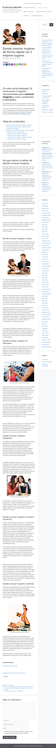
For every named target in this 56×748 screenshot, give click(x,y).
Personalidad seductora (37, 15)
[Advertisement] (19, 75)
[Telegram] (22, 64)
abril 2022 (44, 305)
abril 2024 (44, 259)
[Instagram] (20, 64)
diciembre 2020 (46, 340)
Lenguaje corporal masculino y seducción (14, 673)
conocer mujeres (17, 686)
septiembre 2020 (46, 347)
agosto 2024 (45, 250)
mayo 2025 (45, 229)
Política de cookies (47, 362)
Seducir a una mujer (43, 7)
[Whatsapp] (17, 64)
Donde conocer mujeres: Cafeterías (17, 135)
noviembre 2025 (46, 215)
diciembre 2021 (46, 312)
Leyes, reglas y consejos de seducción (32, 3)
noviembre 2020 (46, 342)
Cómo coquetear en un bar (10, 666)
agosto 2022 (45, 296)
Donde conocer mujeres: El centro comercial (20, 137)
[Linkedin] (9, 64)
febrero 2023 (45, 284)
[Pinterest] (12, 64)
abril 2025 (44, 231)
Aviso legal (45, 359)
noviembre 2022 (46, 289)
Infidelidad (26, 15)
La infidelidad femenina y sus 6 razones (47, 149)
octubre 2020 (45, 344)
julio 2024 (44, 252)
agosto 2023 (45, 270)
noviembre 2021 (46, 314)
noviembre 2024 (46, 243)
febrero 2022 (45, 310)
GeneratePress (38, 746)
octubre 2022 (45, 291)
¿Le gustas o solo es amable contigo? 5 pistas (47, 56)
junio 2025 (45, 227)
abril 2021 (44, 330)
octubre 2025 (45, 217)
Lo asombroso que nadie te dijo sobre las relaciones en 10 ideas (47, 166)
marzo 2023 (45, 282)
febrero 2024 (45, 264)
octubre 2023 (45, 268)
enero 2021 (45, 337)
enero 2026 (45, 211)
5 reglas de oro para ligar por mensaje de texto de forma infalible (47, 156)
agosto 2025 (45, 222)
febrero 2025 (45, 236)
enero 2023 (45, 287)
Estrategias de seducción (29, 7)
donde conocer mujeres (27, 686)
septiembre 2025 (46, 220)
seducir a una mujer (8, 686)
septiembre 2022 (46, 294)
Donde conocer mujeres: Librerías (17, 139)
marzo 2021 (45, 333)
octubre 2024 (45, 245)
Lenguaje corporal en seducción (43, 11)
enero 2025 (45, 238)
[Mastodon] (14, 64)
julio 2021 (44, 324)
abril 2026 (44, 204)
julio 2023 (44, 273)
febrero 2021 (45, 335)
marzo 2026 (45, 206)
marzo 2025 (45, 234)
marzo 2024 (45, 261)
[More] (25, 64)
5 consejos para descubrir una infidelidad (13, 691)
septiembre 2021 (46, 319)
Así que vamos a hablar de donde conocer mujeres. (20, 130)
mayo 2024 (45, 257)
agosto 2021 (45, 321)
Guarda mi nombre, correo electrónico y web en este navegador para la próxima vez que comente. (18, 732)
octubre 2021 (45, 317)
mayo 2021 (45, 328)
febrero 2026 (45, 208)
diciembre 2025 (46, 213)
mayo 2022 (45, 303)
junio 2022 (45, 300)
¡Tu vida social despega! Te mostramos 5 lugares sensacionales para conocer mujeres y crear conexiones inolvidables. (19, 126)
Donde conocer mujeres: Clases (16, 132)
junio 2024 (45, 254)
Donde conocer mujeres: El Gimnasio (18, 133)
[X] (6, 64)
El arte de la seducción (12, 7)
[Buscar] (51, 24)
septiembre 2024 (46, 247)
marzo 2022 (45, 307)
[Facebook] (4, 64)
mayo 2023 (45, 277)
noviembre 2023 (46, 266)
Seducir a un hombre (28, 11)
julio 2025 (44, 224)
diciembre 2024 (46, 241)
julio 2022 (44, 298)
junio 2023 (45, 275)
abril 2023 (44, 280)
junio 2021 (45, 326)
